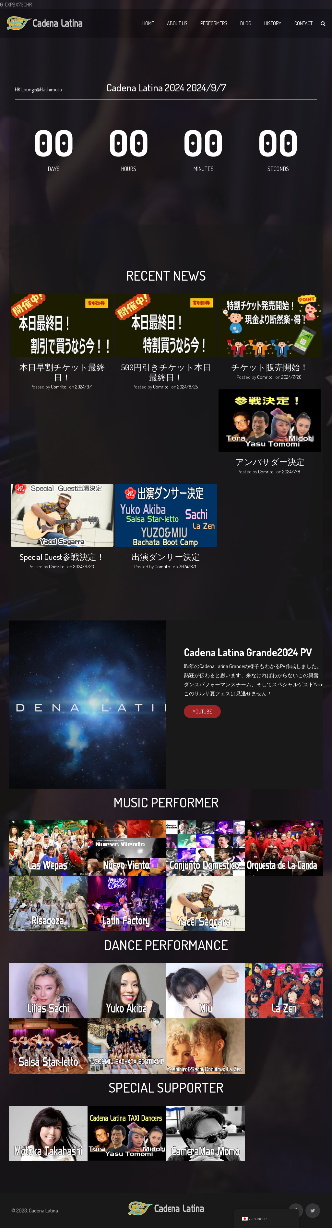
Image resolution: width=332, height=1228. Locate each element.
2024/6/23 (83, 566)
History (272, 23)
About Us (177, 23)
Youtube (202, 711)
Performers (213, 23)
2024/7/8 (291, 472)
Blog (245, 23)
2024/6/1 (187, 566)
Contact (303, 23)
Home (148, 23)
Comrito (58, 387)
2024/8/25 (187, 387)
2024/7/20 (291, 377)
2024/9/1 (83, 387)
